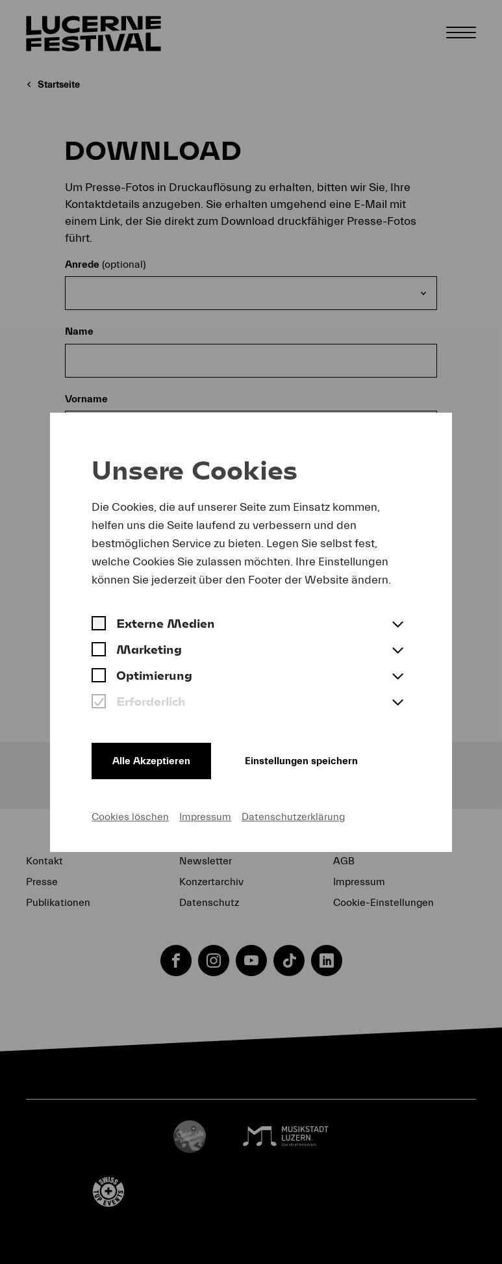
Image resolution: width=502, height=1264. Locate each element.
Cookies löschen (130, 817)
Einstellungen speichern (301, 761)
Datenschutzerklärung (293, 817)
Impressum (205, 817)
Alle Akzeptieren (151, 761)
